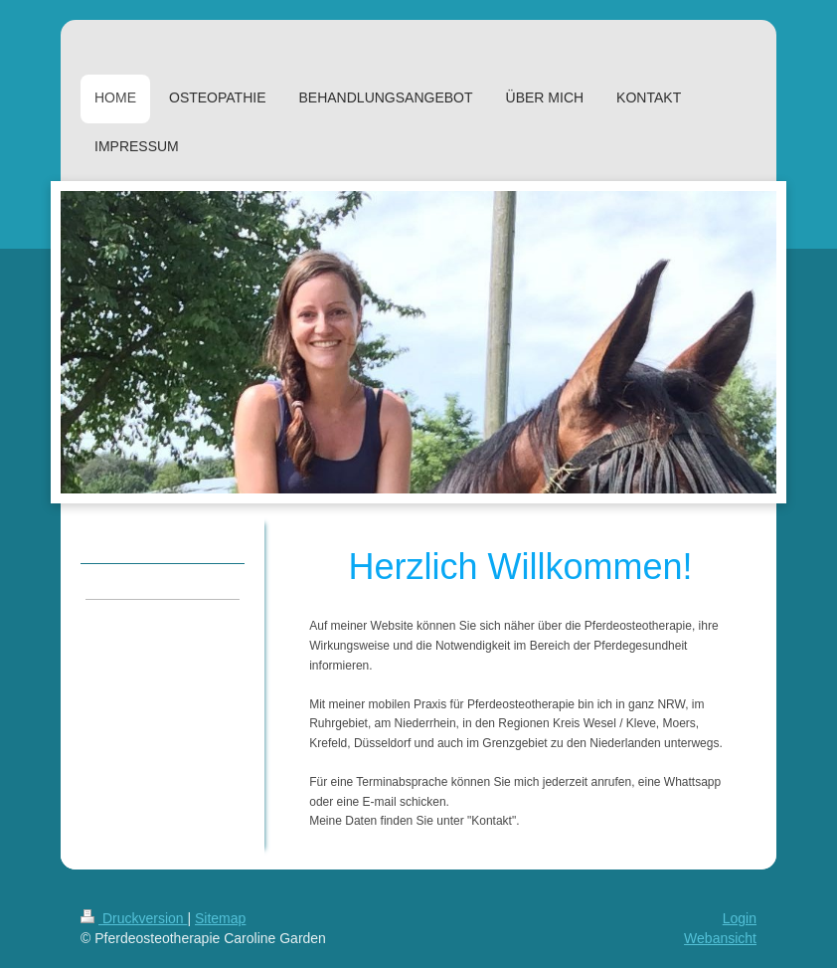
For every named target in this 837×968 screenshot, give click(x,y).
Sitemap (220, 918)
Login (739, 918)
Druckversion (134, 918)
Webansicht (720, 938)
